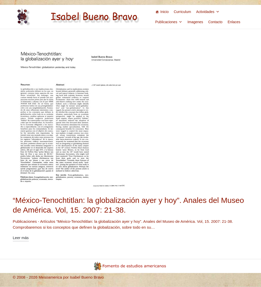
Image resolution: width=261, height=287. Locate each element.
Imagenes (195, 22)
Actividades (207, 12)
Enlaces (234, 22)
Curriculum (182, 12)
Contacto (215, 22)
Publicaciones (168, 22)
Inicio (164, 12)
